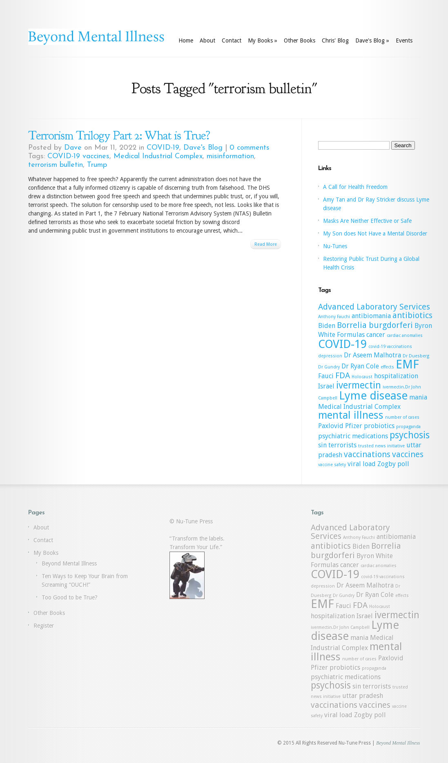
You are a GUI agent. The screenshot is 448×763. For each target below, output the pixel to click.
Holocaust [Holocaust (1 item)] (362, 376)
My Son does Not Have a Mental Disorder (375, 233)
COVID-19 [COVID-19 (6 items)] (342, 344)
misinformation (230, 156)
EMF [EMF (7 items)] (407, 364)
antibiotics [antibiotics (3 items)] (412, 315)
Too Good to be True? (70, 597)
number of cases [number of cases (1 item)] (402, 417)
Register (43, 625)
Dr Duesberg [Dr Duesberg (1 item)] (416, 356)
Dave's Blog (372, 40)
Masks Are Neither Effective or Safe (367, 221)
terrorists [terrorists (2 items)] (342, 445)
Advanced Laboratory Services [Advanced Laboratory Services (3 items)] (374, 307)
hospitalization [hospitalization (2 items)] (396, 376)
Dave (73, 148)
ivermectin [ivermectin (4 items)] (358, 385)
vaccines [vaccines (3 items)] (407, 454)
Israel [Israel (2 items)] (326, 386)
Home (185, 40)
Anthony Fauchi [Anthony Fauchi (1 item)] (334, 316)
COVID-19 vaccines (78, 156)
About (207, 40)
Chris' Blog (335, 40)
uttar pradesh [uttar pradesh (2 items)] (362, 696)
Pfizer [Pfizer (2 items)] (353, 426)
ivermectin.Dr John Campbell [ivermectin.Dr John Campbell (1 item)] (340, 627)
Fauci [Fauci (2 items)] (326, 376)
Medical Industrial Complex (158, 156)
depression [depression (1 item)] (330, 356)
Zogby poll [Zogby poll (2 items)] (393, 464)
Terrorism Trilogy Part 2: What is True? (119, 135)
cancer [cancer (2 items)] (375, 335)
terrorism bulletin (55, 165)
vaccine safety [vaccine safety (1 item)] (332, 464)
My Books (262, 40)
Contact (231, 40)
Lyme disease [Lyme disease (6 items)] (373, 395)
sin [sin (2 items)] (322, 445)
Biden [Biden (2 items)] (326, 326)
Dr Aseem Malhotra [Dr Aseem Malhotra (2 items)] (372, 355)
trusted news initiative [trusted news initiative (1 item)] (381, 446)
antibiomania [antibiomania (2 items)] (371, 316)
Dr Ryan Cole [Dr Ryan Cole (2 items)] (360, 366)
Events (404, 40)
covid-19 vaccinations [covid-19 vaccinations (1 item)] (390, 346)
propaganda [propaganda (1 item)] (408, 426)
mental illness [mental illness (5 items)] (350, 415)
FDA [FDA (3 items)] (342, 375)
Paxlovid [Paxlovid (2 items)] (330, 426)
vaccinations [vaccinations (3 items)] (367, 454)
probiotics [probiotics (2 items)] (379, 426)
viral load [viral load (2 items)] (362, 464)
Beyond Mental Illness (69, 563)
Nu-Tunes (335, 246)
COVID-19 (163, 148)
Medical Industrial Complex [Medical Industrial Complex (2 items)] (359, 407)
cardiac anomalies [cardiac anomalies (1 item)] (405, 335)
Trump (97, 165)
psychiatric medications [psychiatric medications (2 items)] (353, 436)
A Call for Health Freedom (355, 187)
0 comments (250, 148)
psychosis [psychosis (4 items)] (410, 435)
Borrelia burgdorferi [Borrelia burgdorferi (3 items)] (375, 325)
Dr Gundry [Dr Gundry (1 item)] (329, 367)
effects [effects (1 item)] (387, 367)
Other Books (299, 40)
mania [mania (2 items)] (418, 397)
